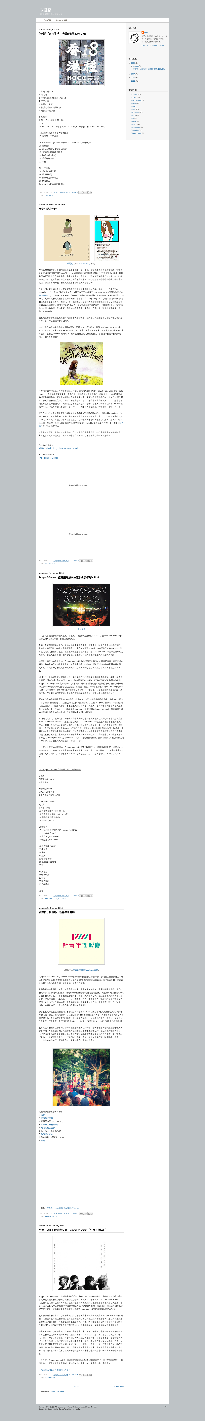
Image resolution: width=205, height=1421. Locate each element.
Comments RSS (61, 20)
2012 (133, 78)
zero (146, 32)
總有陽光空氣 (47, 1118)
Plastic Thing (84, 263)
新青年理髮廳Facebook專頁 (85, 970)
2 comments (74, 561)
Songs (133, 124)
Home (39, 20)
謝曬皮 (70, 263)
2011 (133, 81)
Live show (49, 195)
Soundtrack (135, 127)
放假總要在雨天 (48, 1134)
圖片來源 (81, 629)
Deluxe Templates (65, 1409)
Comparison (136, 100)
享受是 (52, 1407)
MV (132, 118)
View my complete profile (153, 45)
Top (165, 1406)
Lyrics (133, 115)
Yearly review (136, 133)
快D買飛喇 (43, 295)
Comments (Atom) (57, 1392)
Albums (48, 1378)
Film (133, 106)
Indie (53, 564)
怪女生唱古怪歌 (48, 208)
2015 (133, 63)
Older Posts (119, 1387)
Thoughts (62, 899)
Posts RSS (47, 20)
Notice (133, 121)
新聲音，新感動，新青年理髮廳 (57, 912)
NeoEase (78, 1409)
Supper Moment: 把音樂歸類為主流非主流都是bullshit (69, 577)
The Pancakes (64, 448)
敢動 (43, 1115)
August (136, 66)
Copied (134, 103)
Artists (48, 564)
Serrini (75, 448)
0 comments (73, 192)
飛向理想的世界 (48, 1128)
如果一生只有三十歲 (50, 1124)
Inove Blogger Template (89, 1407)
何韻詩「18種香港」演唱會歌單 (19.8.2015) (63, 33)
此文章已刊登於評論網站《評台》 (56, 1370)
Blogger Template (45, 1409)
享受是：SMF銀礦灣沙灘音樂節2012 (63, 1208)
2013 (133, 74)
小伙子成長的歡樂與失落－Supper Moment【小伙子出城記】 (73, 1230)
